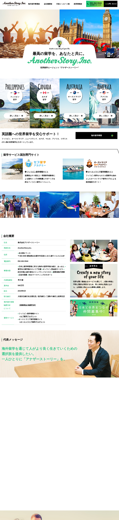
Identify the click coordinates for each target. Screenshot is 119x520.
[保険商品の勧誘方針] (27, 305)
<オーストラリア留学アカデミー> (32, 322)
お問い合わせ (89, 504)
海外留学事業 (29, 504)
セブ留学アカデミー (43, 512)
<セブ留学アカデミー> (28, 316)
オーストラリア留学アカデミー (75, 512)
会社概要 (44, 504)
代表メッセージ (59, 504)
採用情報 (75, 504)
